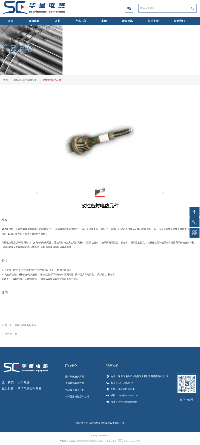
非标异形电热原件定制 (25, 80)
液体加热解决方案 (74, 383)
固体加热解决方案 (74, 376)
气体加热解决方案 (74, 390)
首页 (5, 80)
